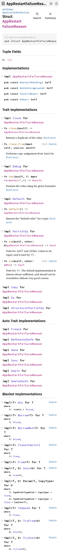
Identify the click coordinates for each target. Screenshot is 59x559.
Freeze (16, 329)
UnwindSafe (19, 381)
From (21, 462)
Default (19, 199)
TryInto (29, 538)
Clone (17, 118)
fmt (11, 176)
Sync (14, 360)
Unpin (15, 371)
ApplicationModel (12, 12)
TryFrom (29, 521)
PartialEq (20, 231)
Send (14, 350)
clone (13, 128)
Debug (17, 166)
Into (26, 468)
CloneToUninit (29, 445)
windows (7, 9)
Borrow (23, 415)
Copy (14, 287)
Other (24, 99)
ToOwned (24, 508)
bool (53, 245)
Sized (30, 409)
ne (10, 261)
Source (53, 144)
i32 (9, 59)
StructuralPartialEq (27, 308)
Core (26, 12)
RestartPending (31, 82)
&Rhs (7, 264)
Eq (12, 297)
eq (10, 241)
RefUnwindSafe (22, 339)
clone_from (17, 144)
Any (20, 402)
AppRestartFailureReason (28, 4)
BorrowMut (25, 428)
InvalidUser (28, 93)
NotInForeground (31, 88)
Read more (49, 137)
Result (37, 180)
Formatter (11, 180)
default (14, 209)
